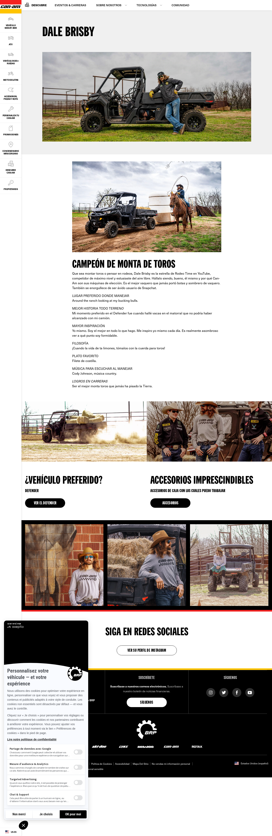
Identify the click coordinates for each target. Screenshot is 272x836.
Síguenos (146, 703)
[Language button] (10, 832)
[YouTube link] (249, 692)
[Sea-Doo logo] (145, 746)
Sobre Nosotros (108, 5)
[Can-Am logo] (171, 746)
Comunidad (180, 5)
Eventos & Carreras (70, 5)
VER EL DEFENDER (45, 503)
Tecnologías (147, 5)
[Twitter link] (223, 692)
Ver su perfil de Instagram (146, 651)
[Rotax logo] (197, 746)
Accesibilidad (122, 764)
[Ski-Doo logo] (99, 746)
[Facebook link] (236, 692)
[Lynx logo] (123, 746)
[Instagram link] (210, 692)
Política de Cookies (101, 764)
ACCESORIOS (170, 503)
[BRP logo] (147, 729)
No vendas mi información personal (171, 764)
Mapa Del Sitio (141, 764)
